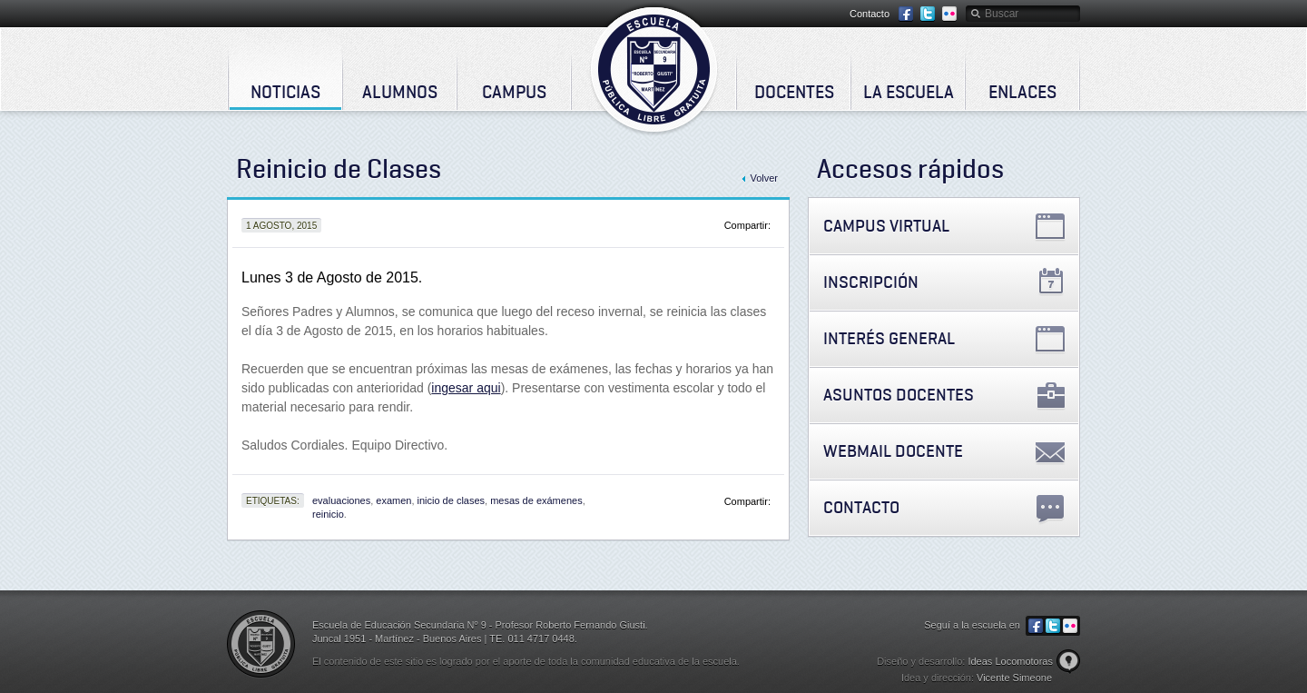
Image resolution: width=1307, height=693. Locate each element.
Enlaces (1022, 92)
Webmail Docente (893, 451)
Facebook (906, 14)
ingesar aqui (465, 388)
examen (393, 500)
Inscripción (871, 282)
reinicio (328, 514)
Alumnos (399, 92)
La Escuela (908, 92)
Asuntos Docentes (898, 394)
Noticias (285, 92)
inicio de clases (451, 500)
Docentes (794, 92)
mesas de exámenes (536, 500)
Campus (514, 92)
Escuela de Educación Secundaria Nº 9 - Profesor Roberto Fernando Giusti (654, 69)
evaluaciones (341, 500)
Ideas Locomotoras (1010, 661)
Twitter (927, 14)
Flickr (949, 14)
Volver (764, 178)
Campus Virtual (886, 225)
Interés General (889, 338)
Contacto (869, 13)
